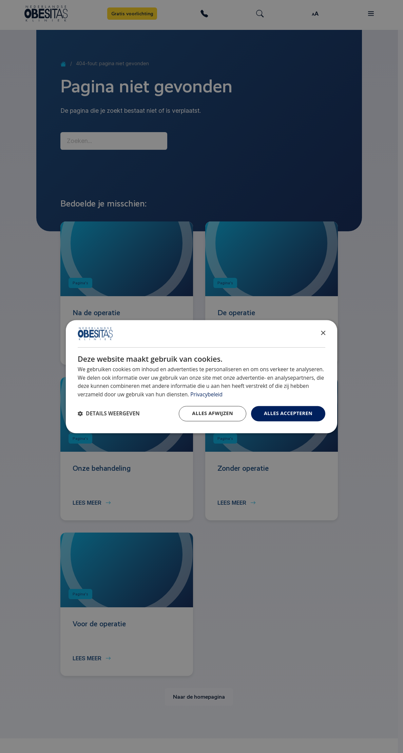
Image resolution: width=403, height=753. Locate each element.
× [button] (322, 333)
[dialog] (201, 376)
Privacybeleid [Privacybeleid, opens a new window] (206, 394)
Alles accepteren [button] (288, 413)
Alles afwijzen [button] (212, 413)
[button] (109, 413)
